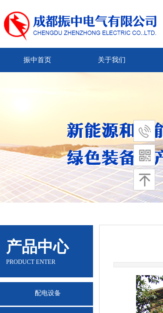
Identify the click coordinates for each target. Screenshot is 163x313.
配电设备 (48, 293)
